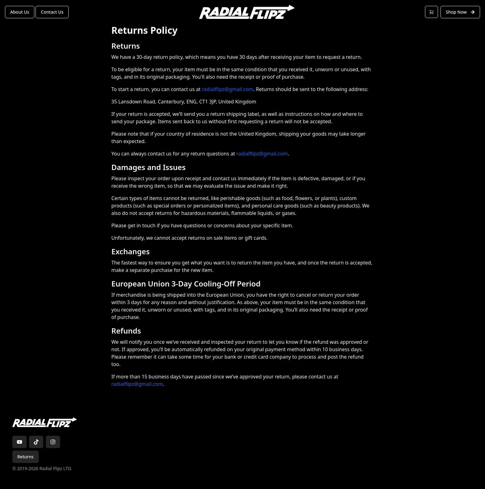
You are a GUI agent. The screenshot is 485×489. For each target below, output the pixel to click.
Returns (25, 457)
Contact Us (52, 12)
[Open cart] (431, 12)
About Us (19, 12)
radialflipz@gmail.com (227, 89)
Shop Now (460, 12)
